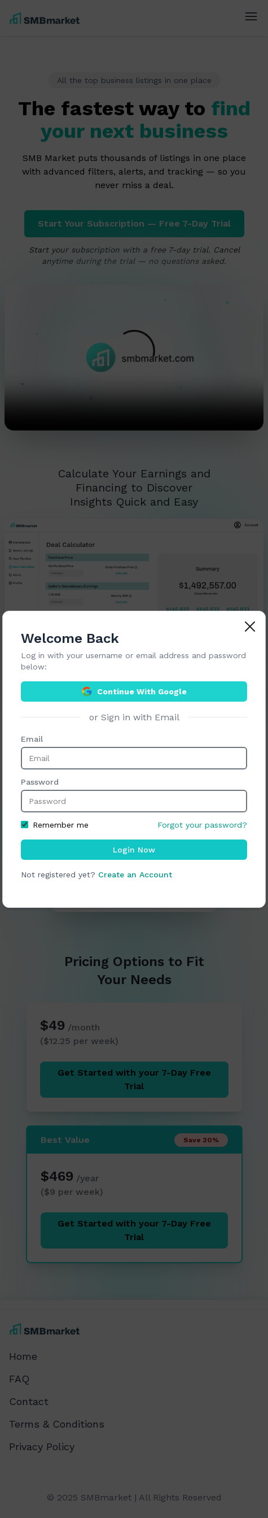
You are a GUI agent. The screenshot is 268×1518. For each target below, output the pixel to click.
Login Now (134, 849)
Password (40, 781)
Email (32, 738)
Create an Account (135, 874)
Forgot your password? (202, 824)
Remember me (55, 824)
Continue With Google (134, 691)
